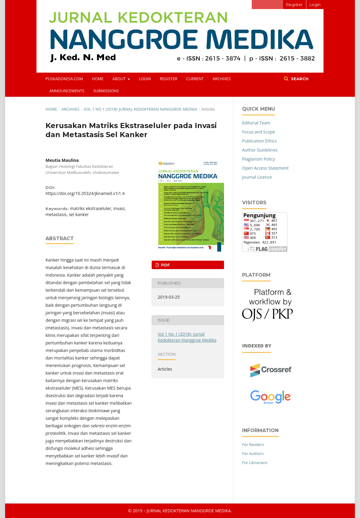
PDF (165, 264)
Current (195, 78)
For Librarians (254, 462)
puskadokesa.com (64, 78)
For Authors (253, 453)
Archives (222, 78)
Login (145, 78)
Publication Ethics (259, 141)
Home (98, 78)
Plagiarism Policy (258, 159)
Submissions (106, 90)
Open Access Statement (265, 168)
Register (168, 78)
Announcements (66, 90)
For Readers (253, 444)
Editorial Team (256, 123)
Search (299, 78)
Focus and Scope (258, 132)
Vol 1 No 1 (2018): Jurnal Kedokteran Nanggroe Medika (140, 109)
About (119, 78)
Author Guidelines (260, 150)
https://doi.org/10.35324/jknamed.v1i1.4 (85, 193)
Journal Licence (257, 177)
